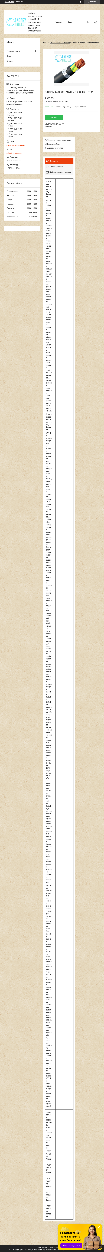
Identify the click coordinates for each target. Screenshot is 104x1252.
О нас (8, 56)
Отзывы (9, 61)
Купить (54, 117)
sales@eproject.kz (14, 153)
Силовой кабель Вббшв (60, 43)
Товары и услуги (13, 51)
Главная (58, 22)
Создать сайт (9, 2)
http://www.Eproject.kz (15, 145)
